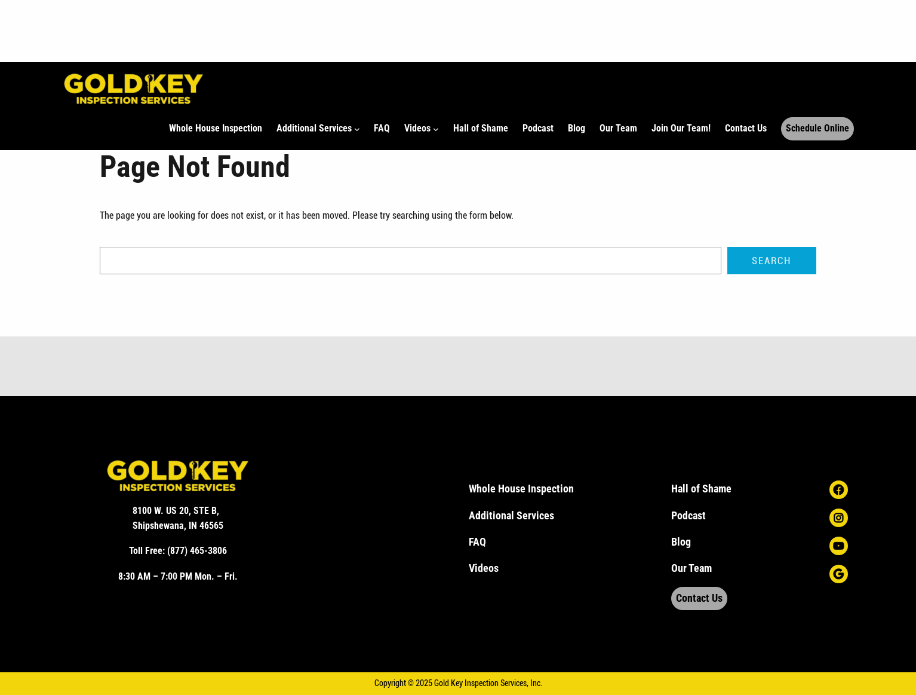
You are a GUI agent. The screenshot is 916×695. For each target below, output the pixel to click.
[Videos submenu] (436, 129)
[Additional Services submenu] (357, 129)
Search (771, 261)
